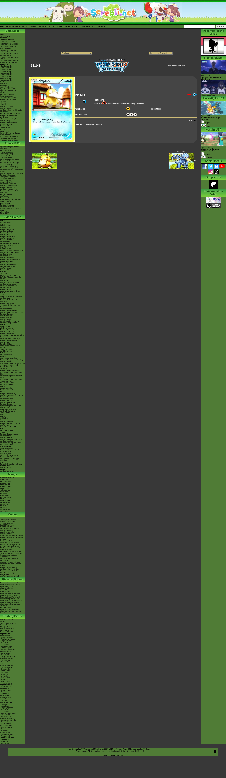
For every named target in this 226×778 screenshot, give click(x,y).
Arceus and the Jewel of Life (10, 544)
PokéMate (3, 414)
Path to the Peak (6, 194)
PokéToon (3, 193)
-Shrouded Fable (6, 655)
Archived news (5, 36)
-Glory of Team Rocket (8, 713)
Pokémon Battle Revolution (9, 370)
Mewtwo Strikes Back (7, 521)
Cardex (2, 92)
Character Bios (5, 150)
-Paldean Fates (5, 660)
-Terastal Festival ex (7, 718)
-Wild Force (4, 731)
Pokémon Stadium (6, 441)
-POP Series (4, 695)
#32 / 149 (45, 152)
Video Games (12, 217)
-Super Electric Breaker (8, 720)
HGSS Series (5, 502)
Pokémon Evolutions (7, 187)
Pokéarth (101, 26)
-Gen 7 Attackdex (6, 76)
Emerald (3, 392)
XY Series (3, 508)
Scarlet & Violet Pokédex (84, 26)
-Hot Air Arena (5, 715)
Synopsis (205, 154)
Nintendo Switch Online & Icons (11, 464)
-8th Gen (3, 103)
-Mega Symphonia (6, 708)
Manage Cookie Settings (139, 749)
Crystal (2, 420)
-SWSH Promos (5, 690)
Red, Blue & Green (7, 430)
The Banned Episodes (8, 178)
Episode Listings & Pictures (9, 147)
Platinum (3, 356)
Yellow (2, 432)
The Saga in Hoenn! (7, 157)
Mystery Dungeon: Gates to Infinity (12, 335)
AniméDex (4, 148)
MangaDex (4, 479)
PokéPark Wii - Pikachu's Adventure (9, 368)
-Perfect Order (5, 635)
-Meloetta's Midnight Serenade (11, 553)
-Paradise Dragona (7, 722)
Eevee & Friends (6, 607)
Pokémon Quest (6, 289)
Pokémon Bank (5, 298)
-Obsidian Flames (6, 665)
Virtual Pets (4, 460)
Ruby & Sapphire (6, 388)
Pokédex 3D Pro (6, 344)
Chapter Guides (5, 485)
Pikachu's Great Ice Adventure (11, 600)
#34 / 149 (181, 152)
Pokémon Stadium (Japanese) (11, 439)
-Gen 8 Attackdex (6, 78)
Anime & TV (12, 143)
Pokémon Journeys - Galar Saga (11, 168)
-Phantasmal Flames (7, 639)
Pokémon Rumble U (7, 333)
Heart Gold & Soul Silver (8, 358)
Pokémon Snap (5, 436)
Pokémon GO (5, 235)
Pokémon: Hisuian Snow (8, 189)
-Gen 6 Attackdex (6, 75)
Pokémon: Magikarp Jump (9, 282)
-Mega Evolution (6, 641)
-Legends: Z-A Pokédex (8, 62)
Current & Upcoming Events (10, 133)
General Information (7, 478)
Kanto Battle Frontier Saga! (9, 159)
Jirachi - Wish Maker (7, 532)
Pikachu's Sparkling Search (9, 602)
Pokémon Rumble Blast (8, 340)
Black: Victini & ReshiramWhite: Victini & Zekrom (11, 549)
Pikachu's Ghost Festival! (9, 595)
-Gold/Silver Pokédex (7, 41)
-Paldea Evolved (6, 667)
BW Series (4, 504)
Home (15, 26)
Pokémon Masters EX (8, 238)
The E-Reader (5, 413)
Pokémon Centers (6, 108)
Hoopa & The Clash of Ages (10, 562)
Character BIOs (5, 481)
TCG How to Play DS (7, 349)
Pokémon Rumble (6, 362)
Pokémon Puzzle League (9, 434)
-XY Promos (4, 694)
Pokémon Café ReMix (8, 236)
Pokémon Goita (5, 467)
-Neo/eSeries (5, 681)
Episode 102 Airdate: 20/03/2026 (210, 149)
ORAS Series (5, 509)
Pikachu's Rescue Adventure (10, 585)
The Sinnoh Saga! (6, 161)
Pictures (206, 126)
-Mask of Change (6, 727)
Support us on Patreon (113, 755)
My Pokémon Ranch (7, 383)
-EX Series (4, 679)
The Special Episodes (8, 177)
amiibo (2, 462)
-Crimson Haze (5, 729)
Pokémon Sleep (5, 242)
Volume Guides (5, 486)
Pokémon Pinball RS (7, 402)
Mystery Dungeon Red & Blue (10, 406)
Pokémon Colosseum (7, 393)
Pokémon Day (5, 121)
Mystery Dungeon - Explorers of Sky (11, 373)
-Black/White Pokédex (8, 46)
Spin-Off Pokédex (6, 87)
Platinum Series (5, 501)
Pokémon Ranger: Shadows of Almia (11, 376)
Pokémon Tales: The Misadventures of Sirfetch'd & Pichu (10, 208)
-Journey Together (6, 648)
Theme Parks (5, 128)
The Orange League (7, 154)
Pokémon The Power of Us (9, 569)
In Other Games (5, 452)
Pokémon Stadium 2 (7, 422)
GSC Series (4, 492)
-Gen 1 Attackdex (6, 66)
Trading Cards (12, 616)
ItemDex (3, 82)
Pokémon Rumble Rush (8, 284)
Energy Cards (5, 627)
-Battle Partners (5, 716)
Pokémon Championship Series (11, 110)
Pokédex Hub (52, 26)
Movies (12, 514)
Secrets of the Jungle (7, 573)
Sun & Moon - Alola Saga (9, 166)
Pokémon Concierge (7, 205)
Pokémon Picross (6, 314)
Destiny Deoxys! (6, 534)
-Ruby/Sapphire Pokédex (9, 43)
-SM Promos (4, 692)
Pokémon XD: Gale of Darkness (11, 395)
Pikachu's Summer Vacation (10, 583)
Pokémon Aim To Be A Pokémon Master (11, 170)
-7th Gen (3, 105)
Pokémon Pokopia (6, 231)
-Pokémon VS (5, 736)
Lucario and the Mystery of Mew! (11, 535)
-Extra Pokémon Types (8, 623)
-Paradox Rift (5, 662)
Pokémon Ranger (6, 404)
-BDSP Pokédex (6, 55)
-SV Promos (4, 688)
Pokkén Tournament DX (8, 286)
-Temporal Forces (6, 658)
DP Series (3, 499)
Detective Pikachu (6, 287)
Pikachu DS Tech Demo (8, 409)
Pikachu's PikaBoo (6, 588)
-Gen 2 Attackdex (6, 68)
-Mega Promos (5, 686)
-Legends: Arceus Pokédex (9, 57)
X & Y (2, 294)
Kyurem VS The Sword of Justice (11, 551)
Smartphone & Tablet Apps (9, 459)
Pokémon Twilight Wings (8, 185)
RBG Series (4, 488)
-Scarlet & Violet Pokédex (9, 61)
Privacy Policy (121, 749)
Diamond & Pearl (6, 354)
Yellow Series (5, 490)
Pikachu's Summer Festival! (10, 593)
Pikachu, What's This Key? (9, 609)
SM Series (4, 511)
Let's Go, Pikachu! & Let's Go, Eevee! (10, 278)
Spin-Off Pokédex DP (7, 89)
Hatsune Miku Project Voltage (10, 113)
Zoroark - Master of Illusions (10, 546)
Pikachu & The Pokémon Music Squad (11, 612)
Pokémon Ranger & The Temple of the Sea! (12, 538)
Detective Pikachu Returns (9, 243)
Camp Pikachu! (5, 590)
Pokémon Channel (6, 399)
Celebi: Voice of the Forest (9, 528)
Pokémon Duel (5, 319)
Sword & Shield (5, 249)
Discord (41, 26)
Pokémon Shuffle (6, 309)
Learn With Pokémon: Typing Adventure (10, 346)
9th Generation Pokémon (9, 136)
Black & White (5, 326)
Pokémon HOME (6, 254)
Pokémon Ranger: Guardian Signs (12, 360)
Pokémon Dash (5, 397)
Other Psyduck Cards (176, 66)
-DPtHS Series (5, 678)
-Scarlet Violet (5, 669)
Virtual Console (5, 453)
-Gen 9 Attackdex (6, 80)
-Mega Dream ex (6, 702)
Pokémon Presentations (8, 122)
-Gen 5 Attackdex (6, 73)
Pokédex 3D (4, 342)
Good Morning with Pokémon (10, 200)
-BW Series (4, 676)
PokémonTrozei (5, 407)
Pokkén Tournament (7, 317)
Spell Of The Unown (7, 525)
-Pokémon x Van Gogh (8, 119)
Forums (23, 26)
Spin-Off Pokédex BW (8, 91)
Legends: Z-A (5, 227)
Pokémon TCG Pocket (8, 245)
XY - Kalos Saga (6, 164)
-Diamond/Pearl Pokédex (9, 45)
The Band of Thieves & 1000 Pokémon (10, 306)
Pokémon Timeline (6, 106)
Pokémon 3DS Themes (8, 457)
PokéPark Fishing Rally (8, 411)
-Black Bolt (4, 642)
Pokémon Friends (6, 233)
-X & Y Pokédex (5, 48)
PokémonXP (4, 112)
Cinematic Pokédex (7, 94)
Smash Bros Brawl (6, 384)
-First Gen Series (6, 683)
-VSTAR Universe (6, 734)
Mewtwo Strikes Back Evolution (11, 571)
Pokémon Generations (8, 184)
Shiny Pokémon (5, 180)
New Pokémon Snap (7, 266)
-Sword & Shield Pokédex (9, 54)
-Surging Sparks (6, 651)
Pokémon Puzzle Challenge (10, 423)
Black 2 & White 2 (6, 328)
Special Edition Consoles (9, 455)
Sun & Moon (4, 273)
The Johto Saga (5, 155)
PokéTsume (4, 214)
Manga (12, 474)
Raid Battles (4, 630)
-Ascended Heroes (6, 637)
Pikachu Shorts (12, 579)
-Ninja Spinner (5, 699)
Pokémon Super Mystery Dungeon (12, 312)
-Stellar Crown (5, 653)
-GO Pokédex (5, 59)
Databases (12, 30)
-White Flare (4, 644)
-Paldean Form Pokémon (9, 140)
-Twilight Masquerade (7, 657)
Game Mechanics (6, 96)
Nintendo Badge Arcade (8, 323)
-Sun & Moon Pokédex (8, 50)
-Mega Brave (4, 706)
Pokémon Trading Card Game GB (12, 443)
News (2, 34)
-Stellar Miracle (5, 724)
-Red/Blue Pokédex (7, 39)
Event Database (5, 135)
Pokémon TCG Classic (8, 632)
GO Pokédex (65, 26)
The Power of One (6, 523)
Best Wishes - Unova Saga (9, 163)
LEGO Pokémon (6, 124)
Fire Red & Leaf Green (8, 390)
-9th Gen (3, 101)
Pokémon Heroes (6, 530)
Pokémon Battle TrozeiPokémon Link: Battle (11, 301)
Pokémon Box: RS (6, 400)
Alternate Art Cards (7, 628)
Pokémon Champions (7, 229)
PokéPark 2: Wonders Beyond (10, 339)
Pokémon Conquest (7, 337)
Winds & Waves (5, 222)
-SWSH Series (5, 671)
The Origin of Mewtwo (8, 520)
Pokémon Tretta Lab (7, 332)
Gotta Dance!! (5, 592)
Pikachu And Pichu (6, 586)
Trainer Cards (5, 625)
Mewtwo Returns (6, 527)
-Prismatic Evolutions (7, 649)
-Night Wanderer (6, 725)
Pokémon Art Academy (8, 303)
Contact (32, 26)
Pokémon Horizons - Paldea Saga (12, 173)
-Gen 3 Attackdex (6, 69)
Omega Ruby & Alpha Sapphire (11, 296)
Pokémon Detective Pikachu (10, 576)
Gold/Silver (4, 418)
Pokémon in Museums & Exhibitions (8, 116)
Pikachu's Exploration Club (9, 599)
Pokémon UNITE (6, 240)
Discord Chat (4, 131)
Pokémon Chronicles (7, 175)
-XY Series (4, 674)
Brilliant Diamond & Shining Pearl (12, 250)
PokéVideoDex (5, 198)
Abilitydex (3, 85)
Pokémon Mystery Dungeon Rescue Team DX (10, 260)
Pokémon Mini (5, 425)
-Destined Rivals (6, 646)
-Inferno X (3, 704)
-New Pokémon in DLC (8, 138)
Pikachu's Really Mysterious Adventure (10, 605)
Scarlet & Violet (5, 226)
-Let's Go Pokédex (6, 52)
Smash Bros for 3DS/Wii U (9, 321)
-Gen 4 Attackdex (6, 71)
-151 (1, 664)
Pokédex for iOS (6, 351)
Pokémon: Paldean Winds (9, 191)
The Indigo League (6, 152)
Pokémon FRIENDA (7, 471)
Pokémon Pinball (6, 437)
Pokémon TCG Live (7, 270)
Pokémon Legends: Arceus (9, 252)
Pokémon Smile (5, 263)
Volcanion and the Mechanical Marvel (10, 564)
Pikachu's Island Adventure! (10, 597)
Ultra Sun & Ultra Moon (8, 275)
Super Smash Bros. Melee (9, 427)
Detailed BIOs (5, 483)
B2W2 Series (5, 506)
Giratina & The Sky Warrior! (10, 543)
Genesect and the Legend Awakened (9, 556)
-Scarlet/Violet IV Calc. (8, 98)
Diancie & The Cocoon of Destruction (9, 559)
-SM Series (4, 672)
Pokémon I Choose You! (8, 567)
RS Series (3, 493)
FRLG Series (4, 495)
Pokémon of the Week (8, 99)
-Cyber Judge (5, 732)
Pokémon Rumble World (8, 310)
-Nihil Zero (4, 701)
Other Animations (6, 201)
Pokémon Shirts (5, 126)
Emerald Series (5, 497)
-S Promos (4, 741)
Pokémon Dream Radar (8, 330)
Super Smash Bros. (7, 444)
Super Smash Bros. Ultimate (10, 291)
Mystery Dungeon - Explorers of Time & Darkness (11, 380)
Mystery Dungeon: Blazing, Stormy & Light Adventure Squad (12, 364)
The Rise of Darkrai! (7, 541)
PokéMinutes (4, 196)
